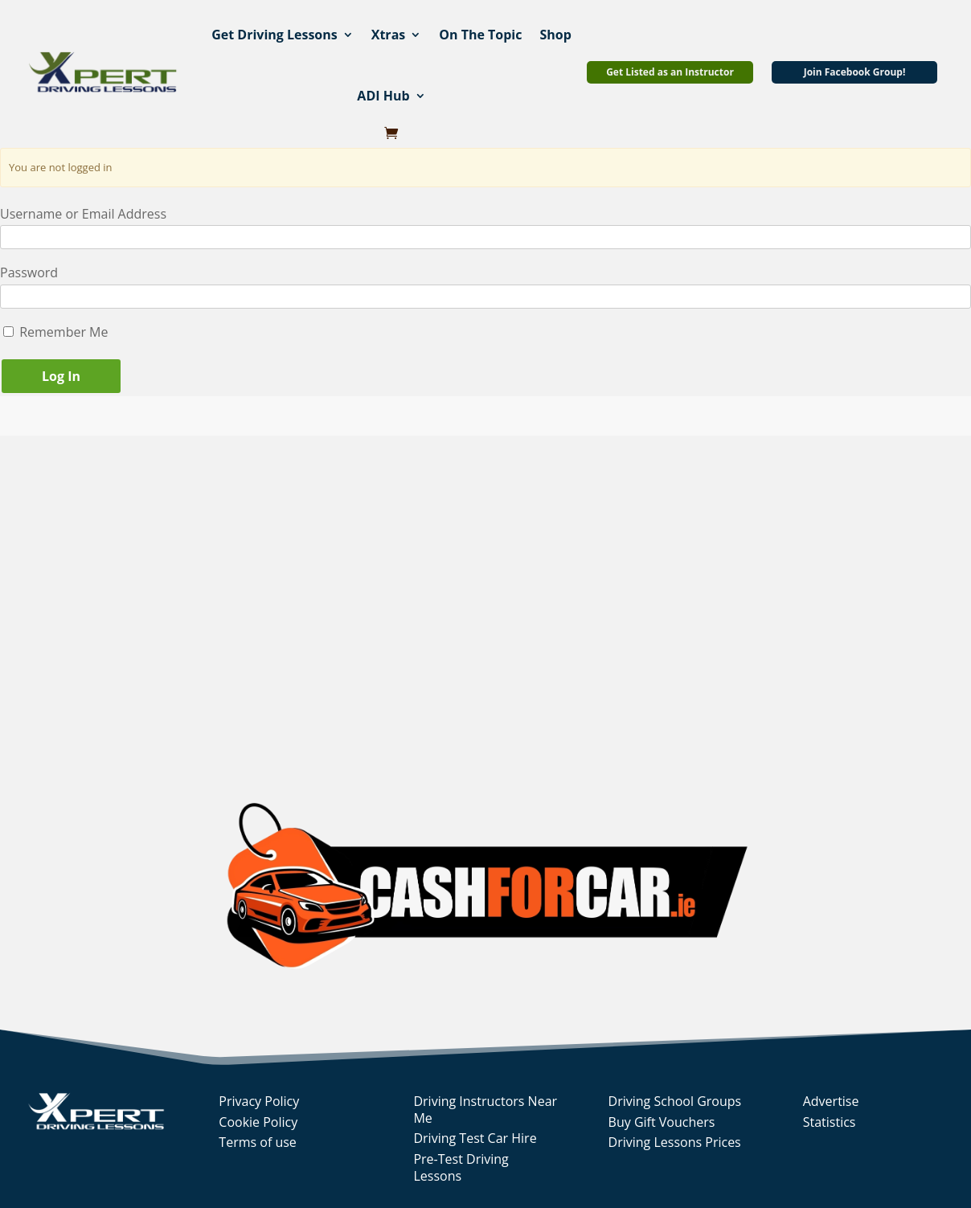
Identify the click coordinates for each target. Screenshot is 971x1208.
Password (29, 272)
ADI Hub (383, 95)
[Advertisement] (242, 601)
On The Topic (480, 34)
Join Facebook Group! (855, 72)
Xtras (388, 34)
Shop (555, 34)
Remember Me (55, 332)
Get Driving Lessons (274, 34)
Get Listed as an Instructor (670, 72)
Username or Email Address (83, 214)
